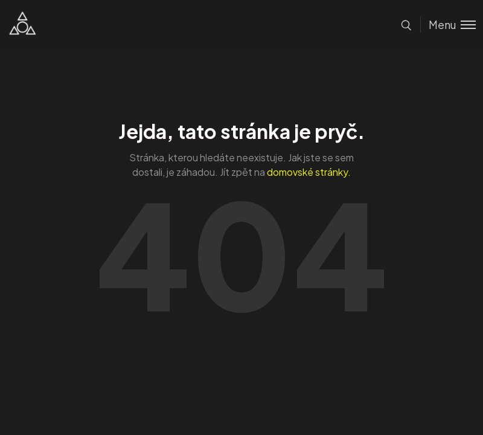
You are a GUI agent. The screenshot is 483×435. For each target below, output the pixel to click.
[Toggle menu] (448, 24)
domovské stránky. (309, 172)
